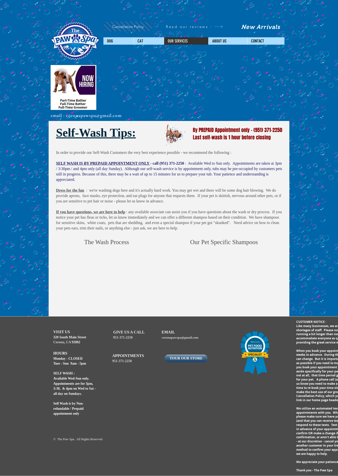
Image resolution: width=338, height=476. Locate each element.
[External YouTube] (110, 282)
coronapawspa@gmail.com (94, 116)
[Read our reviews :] (194, 26)
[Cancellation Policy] (128, 26)
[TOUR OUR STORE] (186, 358)
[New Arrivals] (260, 26)
